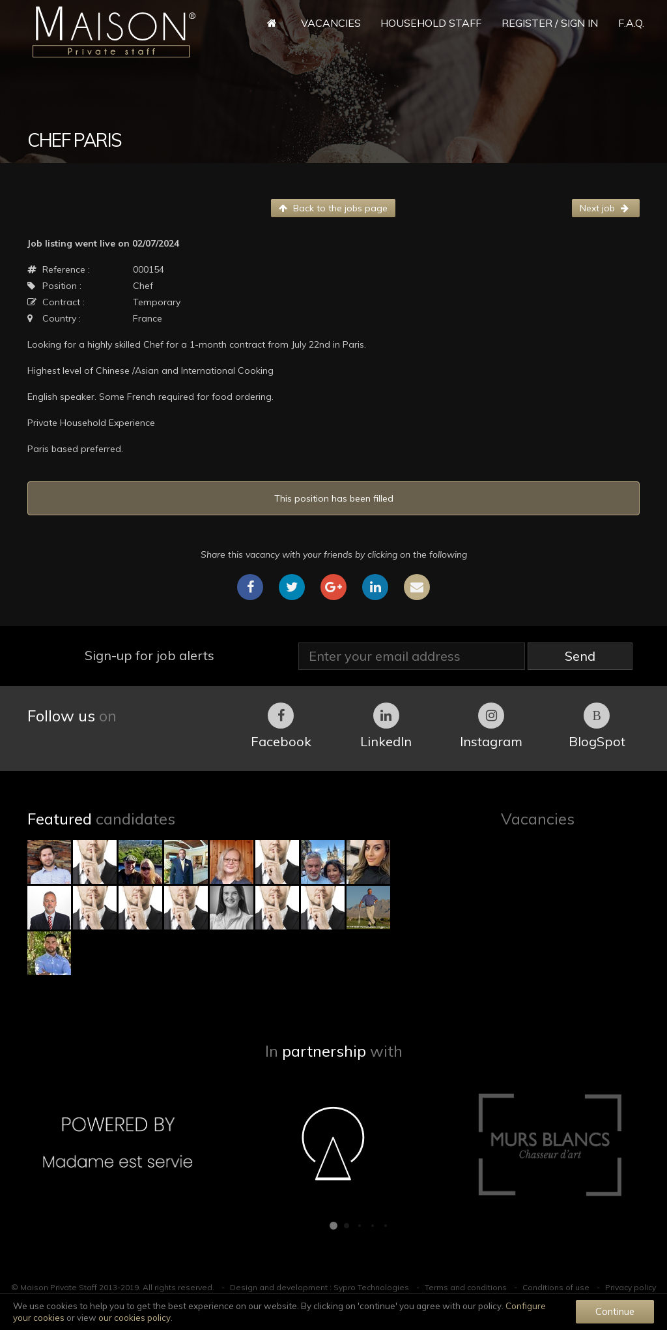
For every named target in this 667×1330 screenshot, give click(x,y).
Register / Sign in (550, 22)
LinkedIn (386, 726)
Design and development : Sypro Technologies (319, 1287)
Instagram (491, 726)
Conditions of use (555, 1287)
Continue (614, 1311)
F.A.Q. (631, 22)
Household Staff (430, 22)
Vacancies (331, 22)
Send (580, 656)
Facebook (281, 726)
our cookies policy (134, 1317)
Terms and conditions (466, 1287)
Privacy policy (630, 1287)
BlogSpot (597, 726)
